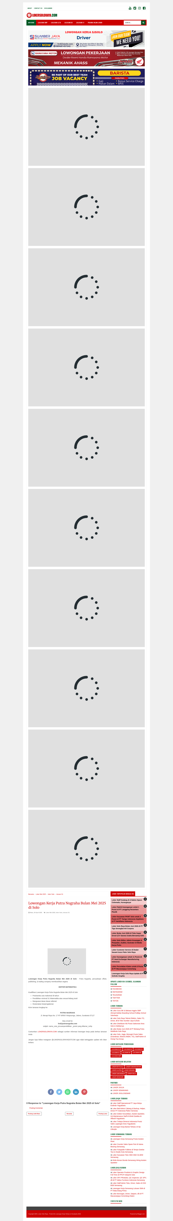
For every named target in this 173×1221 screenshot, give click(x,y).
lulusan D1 (128, 1049)
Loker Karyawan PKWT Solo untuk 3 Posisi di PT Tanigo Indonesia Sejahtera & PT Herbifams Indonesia (127, 919)
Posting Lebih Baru (34, 1113)
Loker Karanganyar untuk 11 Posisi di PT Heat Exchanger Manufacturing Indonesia (127, 959)
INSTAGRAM (117, 992)
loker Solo (59, 912)
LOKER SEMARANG (120, 1090)
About (30, 8)
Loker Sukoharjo (118, 1073)
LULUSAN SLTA (56, 22)
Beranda (69, 1113)
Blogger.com (141, 1214)
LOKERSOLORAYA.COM (47, 1032)
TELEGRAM (117, 995)
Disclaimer (48, 8)
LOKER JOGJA (118, 1087)
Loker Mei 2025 (50, 912)
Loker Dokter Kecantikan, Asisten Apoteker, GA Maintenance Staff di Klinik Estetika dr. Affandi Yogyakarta (128, 1116)
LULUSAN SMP (42, 22)
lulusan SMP (116, 1056)
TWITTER (116, 998)
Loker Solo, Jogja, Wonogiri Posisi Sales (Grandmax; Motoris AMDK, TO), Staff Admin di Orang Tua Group (128, 1036)
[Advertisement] (67, 931)
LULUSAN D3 (68, 22)
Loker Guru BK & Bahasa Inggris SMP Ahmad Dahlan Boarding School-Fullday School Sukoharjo (128, 1013)
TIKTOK (115, 1001)
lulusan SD (137, 1052)
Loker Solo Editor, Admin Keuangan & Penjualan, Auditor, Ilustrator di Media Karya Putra (127, 942)
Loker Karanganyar (133, 1066)
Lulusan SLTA (116, 1049)
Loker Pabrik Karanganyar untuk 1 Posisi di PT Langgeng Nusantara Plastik (125, 909)
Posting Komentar (36, 1108)
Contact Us (38, 8)
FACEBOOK (117, 989)
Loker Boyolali (117, 1066)
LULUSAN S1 (80, 22)
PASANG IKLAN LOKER (95, 22)
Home (31, 22)
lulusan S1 (66, 912)
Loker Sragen (129, 1070)
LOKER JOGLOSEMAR (121, 1093)
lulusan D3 (138, 1049)
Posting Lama (103, 1113)
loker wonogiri (117, 1077)
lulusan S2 (126, 1052)
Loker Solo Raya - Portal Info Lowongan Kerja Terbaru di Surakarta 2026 (59, 1214)
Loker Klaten (116, 1070)
